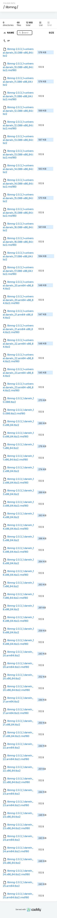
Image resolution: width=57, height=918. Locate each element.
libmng (11, 7)
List (41, 23)
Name (11, 32)
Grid (49, 23)
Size (51, 32)
